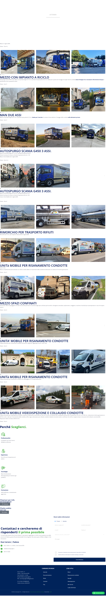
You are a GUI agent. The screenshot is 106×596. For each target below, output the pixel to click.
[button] (98, 593)
